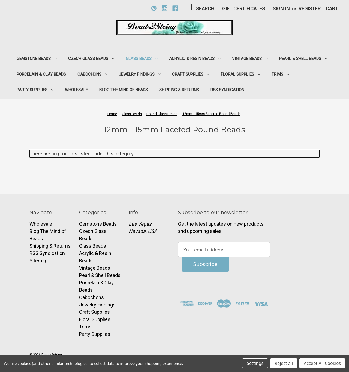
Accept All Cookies (322, 363)
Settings (255, 363)
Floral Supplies (240, 74)
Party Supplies (35, 89)
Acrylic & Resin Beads (195, 58)
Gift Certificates (243, 8)
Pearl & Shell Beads (303, 58)
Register (310, 8)
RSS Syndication (227, 89)
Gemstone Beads (37, 58)
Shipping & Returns (179, 89)
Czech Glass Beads (91, 58)
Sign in (281, 8)
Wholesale (76, 89)
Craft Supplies (190, 74)
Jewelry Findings (140, 74)
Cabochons (92, 74)
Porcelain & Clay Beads (41, 74)
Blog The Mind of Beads (123, 89)
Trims (280, 74)
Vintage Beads (250, 58)
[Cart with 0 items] (332, 8)
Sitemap (38, 260)
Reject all (284, 363)
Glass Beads (142, 58)
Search (205, 8)
